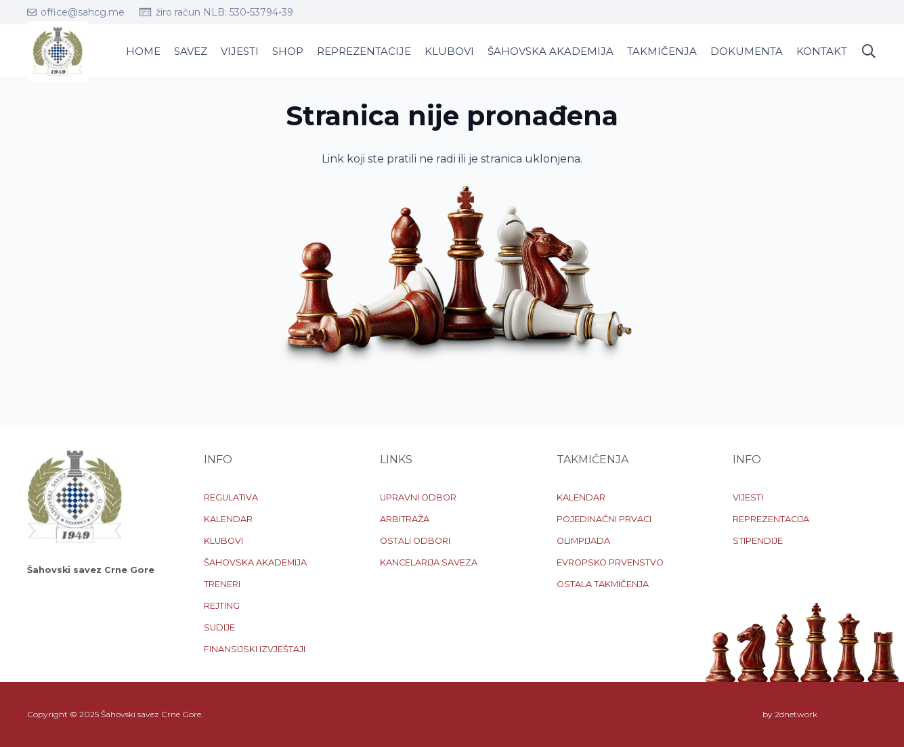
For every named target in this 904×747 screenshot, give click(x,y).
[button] (869, 52)
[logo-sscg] (57, 51)
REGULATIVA (231, 497)
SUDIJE (219, 627)
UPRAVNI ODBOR (418, 497)
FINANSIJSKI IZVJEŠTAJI (254, 649)
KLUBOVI (223, 541)
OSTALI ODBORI (415, 541)
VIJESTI (748, 497)
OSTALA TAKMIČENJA (603, 584)
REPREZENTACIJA (771, 519)
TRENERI (222, 584)
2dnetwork (796, 714)
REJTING (222, 606)
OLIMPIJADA (583, 541)
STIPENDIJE (758, 541)
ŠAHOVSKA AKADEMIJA (255, 562)
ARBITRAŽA (404, 519)
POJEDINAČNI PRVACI (604, 519)
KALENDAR (228, 519)
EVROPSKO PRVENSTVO (610, 562)
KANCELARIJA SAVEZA (428, 562)
